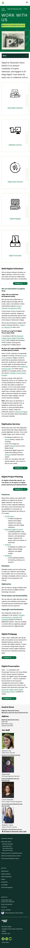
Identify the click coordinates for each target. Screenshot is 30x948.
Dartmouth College (6, 926)
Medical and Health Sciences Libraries (11, 855)
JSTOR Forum (9, 516)
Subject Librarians (5, 874)
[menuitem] (3, 939)
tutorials (12, 446)
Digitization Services (15, 145)
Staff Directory (4, 871)
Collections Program (21, 412)
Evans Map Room (7, 846)
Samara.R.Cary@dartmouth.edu (11, 755)
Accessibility (4, 884)
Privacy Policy (5, 942)
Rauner (8, 455)
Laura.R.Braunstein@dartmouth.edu (12, 804)
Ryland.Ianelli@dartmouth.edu (10, 778)
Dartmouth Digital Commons (14, 529)
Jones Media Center (7, 848)
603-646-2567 (8, 904)
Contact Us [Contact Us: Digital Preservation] (8, 698)
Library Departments (6, 876)
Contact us (19, 283)
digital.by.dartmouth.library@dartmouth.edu (15, 712)
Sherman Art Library (7, 850)
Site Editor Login (6, 933)
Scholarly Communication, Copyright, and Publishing (13, 617)
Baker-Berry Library (6, 841)
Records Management (7, 887)
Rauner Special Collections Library (10, 858)
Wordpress (8, 555)
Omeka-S (8, 545)
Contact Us (4, 907)
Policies (3, 879)
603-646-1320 (6, 780)
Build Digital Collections (15, 108)
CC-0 (5, 358)
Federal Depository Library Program (14, 913)
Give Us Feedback (6, 910)
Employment (4, 882)
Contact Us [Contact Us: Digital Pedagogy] (8, 657)
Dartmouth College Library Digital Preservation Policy (13, 338)
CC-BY (24, 355)
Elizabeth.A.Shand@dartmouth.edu (12, 829)
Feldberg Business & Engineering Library (11, 853)
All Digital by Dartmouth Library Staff (15, 831)
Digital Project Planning (15, 181)
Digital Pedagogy (15, 218)
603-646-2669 (6, 806)
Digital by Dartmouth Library (14, 8)
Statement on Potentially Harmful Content (14, 25)
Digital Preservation (15, 255)
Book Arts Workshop (7, 844)
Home (3, 8)
